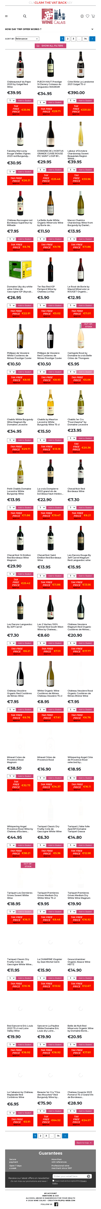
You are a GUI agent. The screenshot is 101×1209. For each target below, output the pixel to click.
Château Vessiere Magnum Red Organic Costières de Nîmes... (79, 627)
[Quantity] (10, 101)
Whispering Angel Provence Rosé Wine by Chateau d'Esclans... (20, 829)
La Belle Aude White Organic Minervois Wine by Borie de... (50, 223)
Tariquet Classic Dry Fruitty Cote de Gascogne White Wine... (20, 962)
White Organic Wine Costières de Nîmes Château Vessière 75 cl (49, 693)
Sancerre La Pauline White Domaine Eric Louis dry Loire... (48, 1028)
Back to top (84, 1142)
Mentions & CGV (50, 1196)
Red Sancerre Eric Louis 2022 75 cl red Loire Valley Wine (20, 1028)
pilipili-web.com (66, 1200)
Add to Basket (24, 100)
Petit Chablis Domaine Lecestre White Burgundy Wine (19, 491)
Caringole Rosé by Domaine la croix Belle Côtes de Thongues (80, 355)
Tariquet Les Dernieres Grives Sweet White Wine (19, 895)
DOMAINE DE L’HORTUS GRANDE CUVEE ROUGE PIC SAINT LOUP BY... (50, 153)
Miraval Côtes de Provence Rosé (46, 758)
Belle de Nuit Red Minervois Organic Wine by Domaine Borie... (81, 1028)
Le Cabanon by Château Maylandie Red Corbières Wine (20, 1095)
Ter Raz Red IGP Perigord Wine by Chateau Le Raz (46, 289)
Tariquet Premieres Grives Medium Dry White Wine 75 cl (48, 895)
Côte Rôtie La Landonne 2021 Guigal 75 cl (81, 83)
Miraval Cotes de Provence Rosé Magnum (16, 760)
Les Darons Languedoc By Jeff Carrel (19, 625)
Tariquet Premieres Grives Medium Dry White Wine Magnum (79, 895)
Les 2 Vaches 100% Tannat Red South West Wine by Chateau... (50, 627)
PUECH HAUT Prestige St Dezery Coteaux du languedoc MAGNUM (49, 84)
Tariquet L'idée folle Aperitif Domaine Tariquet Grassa (79, 829)
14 (85, 38)
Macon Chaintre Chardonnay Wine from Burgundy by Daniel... (80, 223)
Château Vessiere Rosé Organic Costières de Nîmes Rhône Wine (80, 693)
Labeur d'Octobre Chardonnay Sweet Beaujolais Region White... (78, 155)
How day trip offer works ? (23, 29)
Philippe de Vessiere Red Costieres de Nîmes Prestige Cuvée (49, 355)
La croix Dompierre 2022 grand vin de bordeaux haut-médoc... (50, 491)
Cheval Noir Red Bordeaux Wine (76, 490)
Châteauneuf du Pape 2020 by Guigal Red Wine (19, 84)
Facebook (56, 1204)
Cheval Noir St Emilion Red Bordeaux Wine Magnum (19, 557)
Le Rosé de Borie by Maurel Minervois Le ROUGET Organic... (78, 289)
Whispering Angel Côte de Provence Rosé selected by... (80, 760)
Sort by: (9, 38)
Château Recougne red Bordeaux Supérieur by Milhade (19, 223)
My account (50, 1193)
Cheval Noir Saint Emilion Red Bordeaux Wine (49, 557)
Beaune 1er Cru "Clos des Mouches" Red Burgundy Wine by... (48, 1095)
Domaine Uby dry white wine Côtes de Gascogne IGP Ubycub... (20, 289)
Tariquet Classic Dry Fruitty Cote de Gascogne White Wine (49, 829)
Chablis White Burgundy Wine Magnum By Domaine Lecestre (20, 422)
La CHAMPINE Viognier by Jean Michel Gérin (49, 960)
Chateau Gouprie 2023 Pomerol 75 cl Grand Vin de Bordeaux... (80, 1095)
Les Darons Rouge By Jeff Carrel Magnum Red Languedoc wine (79, 557)
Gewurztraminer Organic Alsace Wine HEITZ (79, 962)
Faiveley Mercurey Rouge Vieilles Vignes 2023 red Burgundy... (19, 153)
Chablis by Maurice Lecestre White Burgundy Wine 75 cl (48, 422)
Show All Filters (49, 45)
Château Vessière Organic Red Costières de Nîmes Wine (19, 693)
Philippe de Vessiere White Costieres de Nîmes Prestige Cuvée (19, 355)
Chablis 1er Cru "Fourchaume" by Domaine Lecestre (78, 422)
